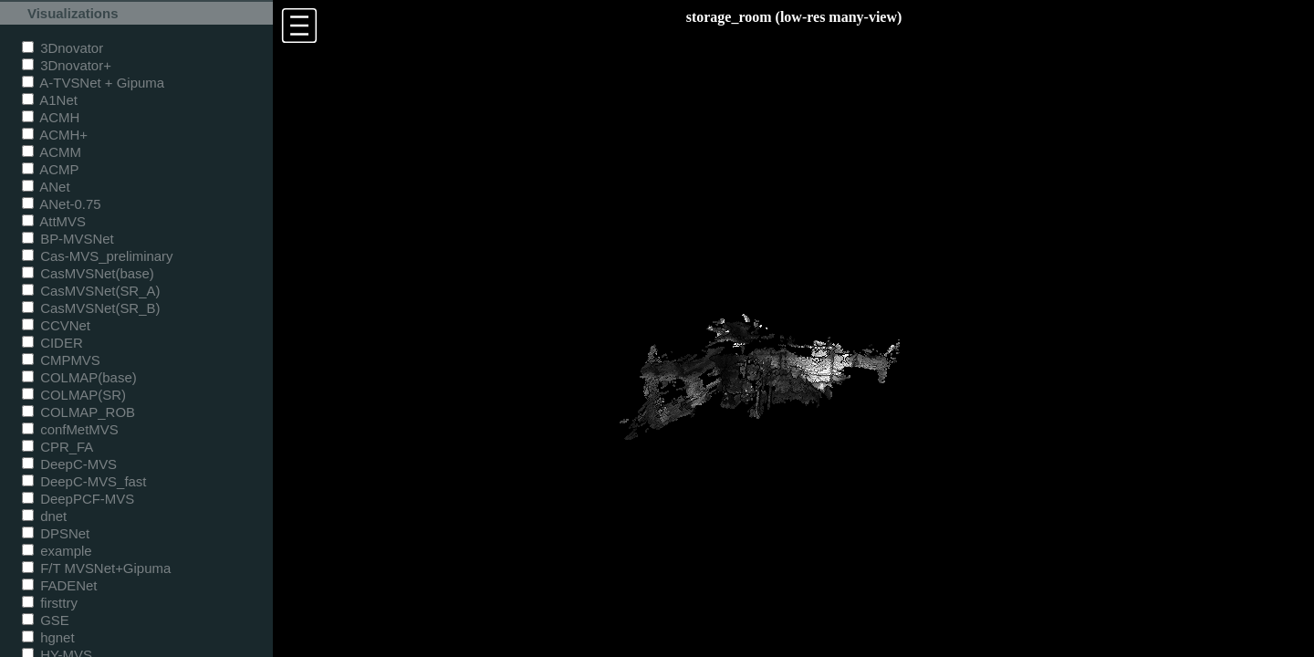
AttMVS (54, 221)
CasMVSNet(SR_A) (91, 290)
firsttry (50, 602)
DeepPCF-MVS (78, 498)
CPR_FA (57, 446)
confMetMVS (70, 429)
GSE (45, 620)
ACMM (51, 152)
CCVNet (56, 325)
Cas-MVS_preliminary (97, 256)
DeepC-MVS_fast (84, 481)
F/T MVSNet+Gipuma (96, 568)
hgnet (48, 637)
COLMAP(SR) (74, 394)
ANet (46, 186)
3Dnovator (62, 48)
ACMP (50, 169)
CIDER (52, 342)
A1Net (50, 100)
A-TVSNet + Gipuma (93, 82)
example (57, 550)
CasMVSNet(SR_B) (91, 308)
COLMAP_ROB (78, 412)
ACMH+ (55, 134)
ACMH (50, 117)
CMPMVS (61, 360)
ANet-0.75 (61, 204)
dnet (44, 516)
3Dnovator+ (66, 65)
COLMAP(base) (79, 377)
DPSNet (55, 533)
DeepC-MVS (69, 464)
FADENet (59, 585)
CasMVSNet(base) (88, 273)
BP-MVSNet (68, 238)
